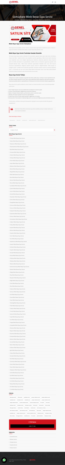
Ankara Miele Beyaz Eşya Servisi (17, 155)
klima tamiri (35, 405)
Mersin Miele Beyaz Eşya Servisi (17, 230)
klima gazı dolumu (13, 408)
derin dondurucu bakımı (14, 410)
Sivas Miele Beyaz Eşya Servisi (17, 300)
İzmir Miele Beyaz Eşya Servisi (17, 236)
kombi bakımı (26, 408)
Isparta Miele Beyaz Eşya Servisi (17, 227)
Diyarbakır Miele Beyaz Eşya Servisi (18, 197)
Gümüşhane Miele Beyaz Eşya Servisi (18, 219)
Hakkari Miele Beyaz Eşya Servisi (17, 222)
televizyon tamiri (13, 405)
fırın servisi (48, 402)
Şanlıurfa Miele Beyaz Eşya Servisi (18, 314)
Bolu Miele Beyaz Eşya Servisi (17, 177)
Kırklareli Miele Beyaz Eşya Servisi (17, 247)
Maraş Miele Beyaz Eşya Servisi (17, 384)
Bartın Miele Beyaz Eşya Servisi (17, 345)
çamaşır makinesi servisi (32, 120)
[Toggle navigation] (55, 2)
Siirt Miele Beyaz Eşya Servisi (16, 294)
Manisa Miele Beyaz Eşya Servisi (17, 264)
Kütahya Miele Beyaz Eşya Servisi (17, 258)
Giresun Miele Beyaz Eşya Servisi (17, 216)
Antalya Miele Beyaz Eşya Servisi (17, 158)
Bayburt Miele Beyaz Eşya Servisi (17, 331)
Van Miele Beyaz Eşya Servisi (16, 319)
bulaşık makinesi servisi (41, 120)
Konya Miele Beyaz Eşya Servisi (17, 255)
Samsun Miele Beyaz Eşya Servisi (17, 292)
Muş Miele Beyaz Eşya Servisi (16, 275)
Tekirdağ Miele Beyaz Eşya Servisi (17, 303)
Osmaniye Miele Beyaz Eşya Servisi (18, 361)
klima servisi (18, 120)
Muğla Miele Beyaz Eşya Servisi (17, 272)
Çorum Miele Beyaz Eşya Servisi (17, 191)
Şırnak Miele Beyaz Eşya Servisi (17, 342)
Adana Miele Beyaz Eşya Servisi (17, 141)
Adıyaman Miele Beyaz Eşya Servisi (18, 144)
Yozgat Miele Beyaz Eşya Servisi (17, 322)
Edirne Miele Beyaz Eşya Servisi (17, 199)
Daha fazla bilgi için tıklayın (15, 116)
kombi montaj (20, 408)
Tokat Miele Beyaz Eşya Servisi (17, 305)
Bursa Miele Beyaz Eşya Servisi (17, 183)
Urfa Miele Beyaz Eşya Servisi (16, 381)
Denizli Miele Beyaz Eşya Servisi (17, 194)
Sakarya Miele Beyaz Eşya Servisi (17, 289)
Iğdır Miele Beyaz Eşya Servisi (16, 350)
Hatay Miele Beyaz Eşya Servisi (17, 225)
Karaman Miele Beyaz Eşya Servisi (18, 333)
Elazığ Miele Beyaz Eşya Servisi (17, 202)
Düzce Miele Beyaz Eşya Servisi (17, 364)
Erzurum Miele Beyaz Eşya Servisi (17, 208)
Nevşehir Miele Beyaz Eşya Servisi (17, 278)
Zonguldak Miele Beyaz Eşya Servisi (18, 325)
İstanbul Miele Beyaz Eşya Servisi (17, 233)
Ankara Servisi (13, 448)
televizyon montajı (28, 405)
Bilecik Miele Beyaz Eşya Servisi (17, 169)
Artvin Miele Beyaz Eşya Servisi (17, 160)
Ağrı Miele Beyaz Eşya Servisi (16, 149)
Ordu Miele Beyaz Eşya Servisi (17, 283)
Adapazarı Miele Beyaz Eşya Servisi (18, 370)
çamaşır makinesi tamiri (36, 400)
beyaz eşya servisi (12, 120)
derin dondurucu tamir (24, 410)
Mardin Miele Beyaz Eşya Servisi (17, 269)
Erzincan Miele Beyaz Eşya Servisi (17, 205)
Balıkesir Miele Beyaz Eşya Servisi (17, 166)
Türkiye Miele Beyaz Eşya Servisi (17, 138)
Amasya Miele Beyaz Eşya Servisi (17, 152)
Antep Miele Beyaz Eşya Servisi (17, 378)
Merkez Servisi (13, 439)
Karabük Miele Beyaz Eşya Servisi (17, 356)
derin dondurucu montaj (41, 408)
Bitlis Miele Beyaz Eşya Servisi (17, 174)
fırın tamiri (42, 402)
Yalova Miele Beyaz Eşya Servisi (17, 353)
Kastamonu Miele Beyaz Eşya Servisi (18, 241)
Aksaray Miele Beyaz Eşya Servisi (17, 328)
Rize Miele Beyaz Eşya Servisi (16, 286)
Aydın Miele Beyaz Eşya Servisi (17, 163)
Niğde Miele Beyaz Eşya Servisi (17, 280)
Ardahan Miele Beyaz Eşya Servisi (17, 347)
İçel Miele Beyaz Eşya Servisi (16, 375)
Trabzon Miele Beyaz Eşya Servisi (17, 308)
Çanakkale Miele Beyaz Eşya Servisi (18, 185)
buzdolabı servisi (24, 120)
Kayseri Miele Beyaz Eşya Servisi (17, 244)
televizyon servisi (20, 405)
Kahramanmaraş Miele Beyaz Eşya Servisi (19, 266)
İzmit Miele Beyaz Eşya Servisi (17, 372)
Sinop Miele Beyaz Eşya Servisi (17, 297)
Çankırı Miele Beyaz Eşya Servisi (17, 188)
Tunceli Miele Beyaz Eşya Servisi (17, 311)
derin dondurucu (32, 410)
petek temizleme (40, 415)
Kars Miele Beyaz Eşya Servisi (17, 239)
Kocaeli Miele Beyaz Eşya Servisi (17, 252)
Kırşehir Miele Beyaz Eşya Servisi (17, 250)
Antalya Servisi (13, 442)
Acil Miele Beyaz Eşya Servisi (16, 386)
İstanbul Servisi (13, 445)
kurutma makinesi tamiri (24, 402)
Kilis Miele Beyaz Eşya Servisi (16, 359)
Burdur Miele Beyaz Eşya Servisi (17, 180)
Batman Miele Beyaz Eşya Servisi (17, 339)
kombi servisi (33, 408)
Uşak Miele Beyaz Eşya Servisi (17, 317)
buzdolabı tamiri (12, 400)
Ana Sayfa (17, 20)
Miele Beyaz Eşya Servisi (26, 20)
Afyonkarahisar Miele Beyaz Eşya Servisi (19, 146)
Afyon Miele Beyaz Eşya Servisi (17, 367)
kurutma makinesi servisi (34, 402)
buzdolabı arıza (27, 400)
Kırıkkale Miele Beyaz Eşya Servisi (17, 336)
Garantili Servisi (13, 436)
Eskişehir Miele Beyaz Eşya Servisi (18, 211)
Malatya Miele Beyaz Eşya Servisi (17, 261)
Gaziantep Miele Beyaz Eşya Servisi (18, 213)
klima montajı (47, 405)
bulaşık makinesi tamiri (14, 402)
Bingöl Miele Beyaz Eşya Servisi (17, 172)
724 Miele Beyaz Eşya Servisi (16, 389)
